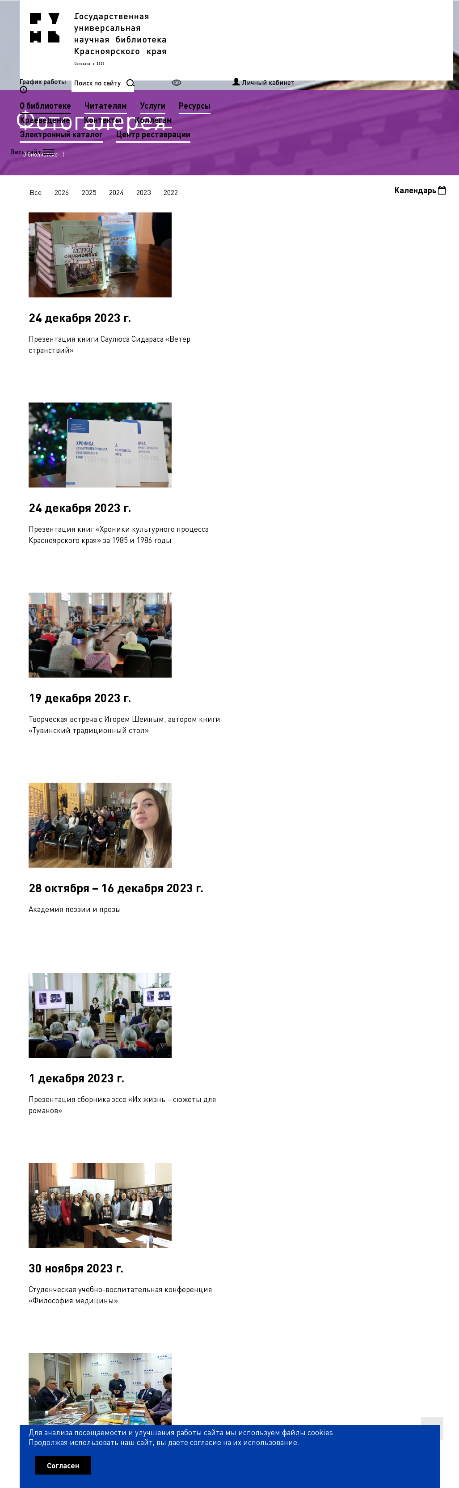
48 (294, 1196)
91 (104, 1235)
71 (222, 1215)
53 (368, 1196)
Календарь (420, 191)
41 (191, 1196)
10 (132, 1177)
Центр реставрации (302, 68)
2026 (62, 193)
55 (397, 1196)
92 (119, 1235)
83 (399, 1215)
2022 (173, 193)
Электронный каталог (210, 68)
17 (235, 1177)
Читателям (254, 39)
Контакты (251, 54)
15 (206, 1177)
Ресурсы (343, 39)
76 (296, 1215)
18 (250, 1177)
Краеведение (193, 54)
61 (75, 1215)
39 (161, 1196)
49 (309, 1196)
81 (370, 1215)
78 (325, 1215)
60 (60, 1215)
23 (323, 1177)
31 (43, 1196)
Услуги (301, 39)
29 (412, 1177)
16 (220, 1177)
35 (102, 1196)
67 (163, 1215)
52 (353, 1196)
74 (266, 1215)
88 (60, 1235)
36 (117, 1196)
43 (220, 1196)
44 (235, 1196)
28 (397, 1177)
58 (30, 1215)
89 (75, 1235)
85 (429, 1215)
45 (250, 1196)
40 (176, 1196)
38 (147, 1196)
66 (148, 1215)
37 (132, 1196)
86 (30, 1235)
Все (36, 193)
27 (382, 1177)
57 (427, 1196)
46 (265, 1196)
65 (134, 1215)
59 (45, 1215)
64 (119, 1215)
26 (368, 1177)
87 (45, 1235)
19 (265, 1177)
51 (338, 1196)
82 (384, 1215)
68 (178, 1215)
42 (206, 1196)
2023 (146, 193)
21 (294, 1177)
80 (355, 1215)
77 (311, 1215)
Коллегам (302, 54)
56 (412, 1196)
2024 (118, 193)
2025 (90, 193)
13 (176, 1177)
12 (161, 1177)
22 (309, 1177)
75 (281, 1215)
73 (252, 1215)
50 (323, 1196)
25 (353, 1177)
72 (237, 1215)
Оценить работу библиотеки (396, 1431)
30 (427, 1177)
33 (73, 1196)
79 (340, 1215)
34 (88, 1196)
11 (147, 1177)
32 (58, 1196)
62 (89, 1215)
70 (207, 1215)
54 (382, 1196)
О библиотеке (194, 39)
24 (338, 1177)
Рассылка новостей (303, 1332)
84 (414, 1215)
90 (89, 1235)
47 (279, 1196)
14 (191, 1177)
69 (193, 1215)
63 (104, 1215)
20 (279, 1177)
